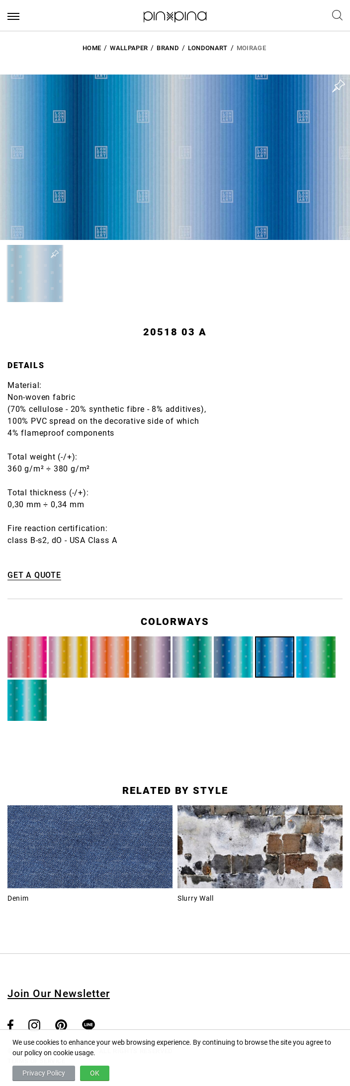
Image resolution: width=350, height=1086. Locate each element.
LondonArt (208, 48)
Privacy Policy (43, 1073)
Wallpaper (129, 48)
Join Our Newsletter (58, 994)
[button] (35, 273)
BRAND (168, 48)
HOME (92, 48)
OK (94, 1073)
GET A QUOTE (34, 575)
